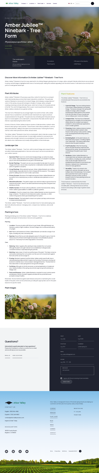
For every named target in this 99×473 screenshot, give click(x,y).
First (62, 336)
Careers (55, 3)
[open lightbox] (30, 306)
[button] (24, 3)
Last (79, 336)
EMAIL (62, 351)
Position (63, 344)
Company (80, 344)
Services (49, 3)
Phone (62, 359)
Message (65, 368)
